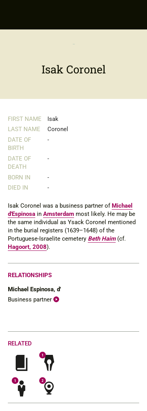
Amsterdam (58, 213)
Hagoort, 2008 (27, 246)
